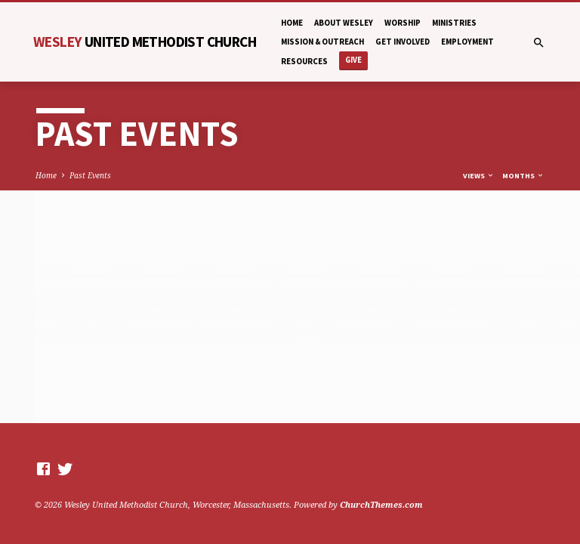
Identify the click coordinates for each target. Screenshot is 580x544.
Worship (402, 22)
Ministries (454, 22)
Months (523, 176)
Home (292, 22)
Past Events (90, 175)
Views (479, 176)
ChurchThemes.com (381, 504)
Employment (467, 41)
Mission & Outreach (322, 41)
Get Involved (402, 41)
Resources (304, 61)
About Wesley (343, 22)
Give (353, 60)
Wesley (144, 41)
